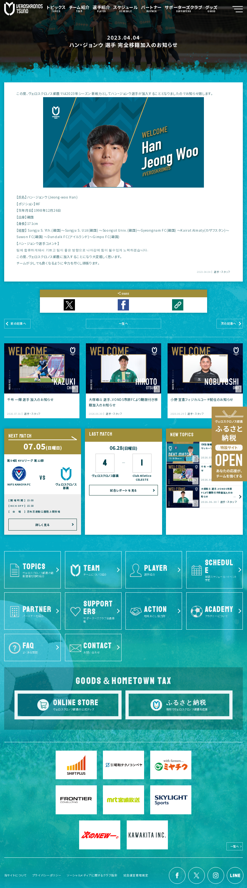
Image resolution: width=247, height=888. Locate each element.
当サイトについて (15, 867)
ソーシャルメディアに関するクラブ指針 (92, 867)
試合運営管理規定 (136, 867)
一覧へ (235, 838)
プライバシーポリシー (46, 867)
